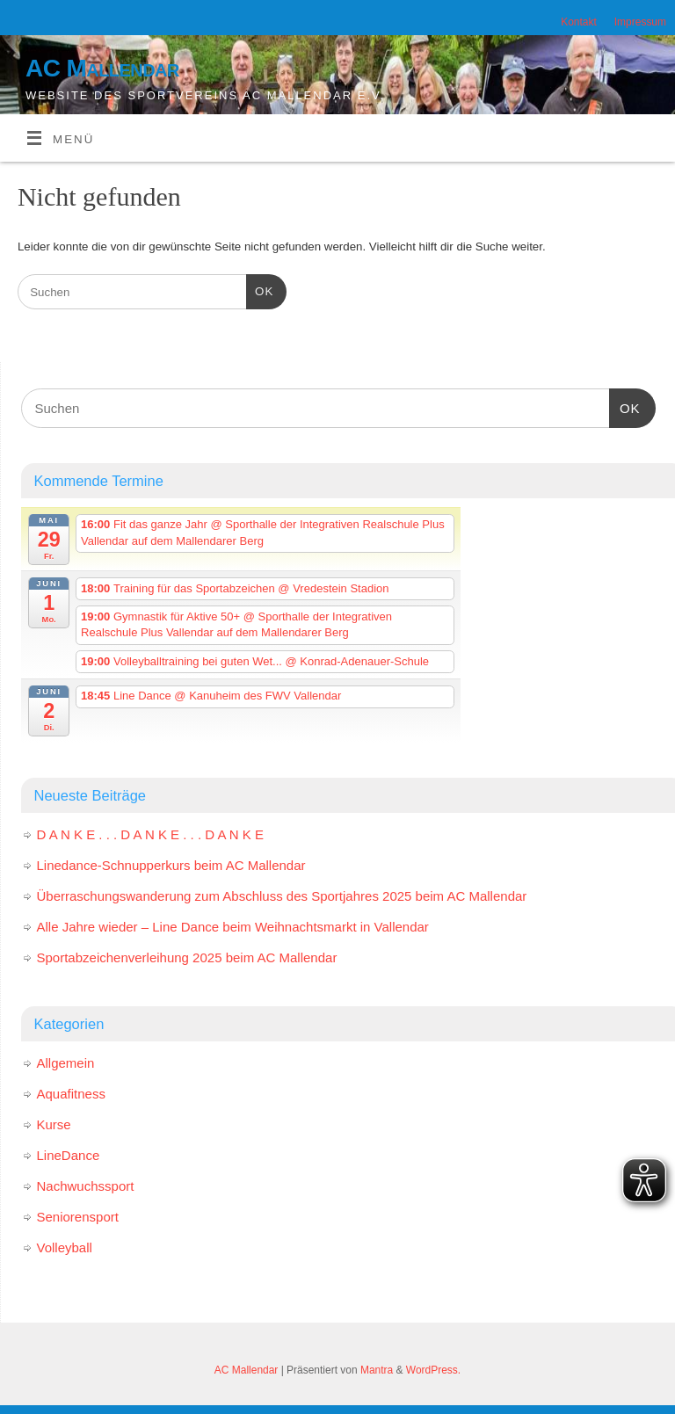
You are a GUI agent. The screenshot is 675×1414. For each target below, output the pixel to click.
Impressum (640, 22)
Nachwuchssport (85, 1185)
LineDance (68, 1155)
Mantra (376, 1370)
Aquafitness (71, 1093)
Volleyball (64, 1247)
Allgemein (66, 1062)
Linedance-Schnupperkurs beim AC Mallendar (171, 865)
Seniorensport (78, 1216)
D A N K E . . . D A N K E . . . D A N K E (150, 834)
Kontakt (579, 22)
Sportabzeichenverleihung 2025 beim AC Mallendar (187, 957)
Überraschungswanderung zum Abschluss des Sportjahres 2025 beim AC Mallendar (282, 895)
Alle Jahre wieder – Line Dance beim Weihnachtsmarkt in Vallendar (233, 926)
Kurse (54, 1124)
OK (259, 289)
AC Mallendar (102, 68)
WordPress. (433, 1370)
